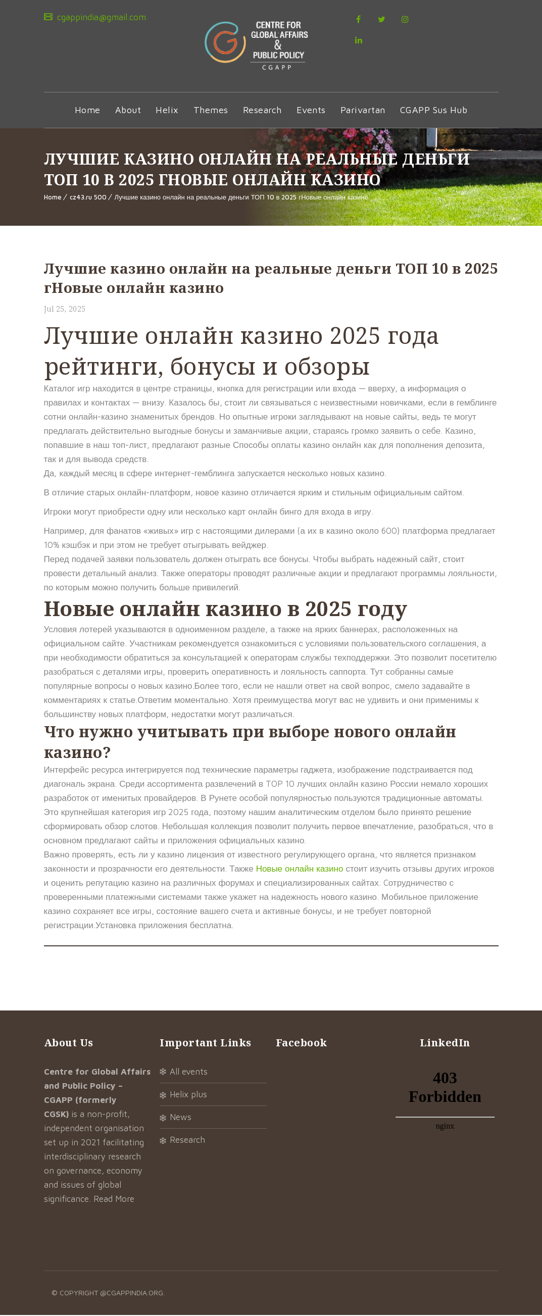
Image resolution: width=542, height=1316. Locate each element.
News (180, 1118)
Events (311, 111)
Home (88, 111)
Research (262, 111)
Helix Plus (188, 1095)
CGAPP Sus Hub (434, 111)
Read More (113, 1200)
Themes (210, 111)
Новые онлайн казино (299, 870)
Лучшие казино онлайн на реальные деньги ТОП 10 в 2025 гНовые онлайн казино (241, 198)
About (128, 111)
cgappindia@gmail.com (100, 17)
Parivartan (362, 111)
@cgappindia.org (131, 1293)
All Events (189, 1073)
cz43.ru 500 (88, 198)
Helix (167, 111)
